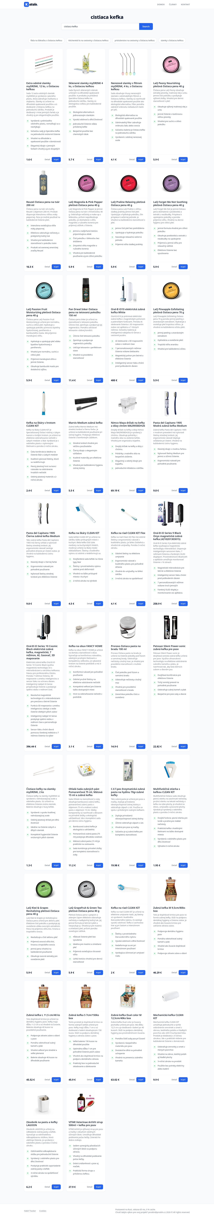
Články (173, 4)
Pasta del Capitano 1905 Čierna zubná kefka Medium (43, 534)
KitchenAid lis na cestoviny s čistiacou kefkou (89, 40)
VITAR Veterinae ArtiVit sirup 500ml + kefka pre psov (86, 1124)
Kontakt (185, 4)
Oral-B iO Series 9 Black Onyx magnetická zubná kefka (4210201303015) (167, 536)
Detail (47, 159)
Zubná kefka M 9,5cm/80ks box (169, 909)
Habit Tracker (30, 1211)
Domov (161, 4)
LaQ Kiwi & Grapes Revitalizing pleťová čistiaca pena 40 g (42, 911)
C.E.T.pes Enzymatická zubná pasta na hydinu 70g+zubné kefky (128, 792)
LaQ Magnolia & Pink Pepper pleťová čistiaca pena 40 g (86, 203)
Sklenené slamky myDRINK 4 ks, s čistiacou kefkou (86, 85)
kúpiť (56, 159)
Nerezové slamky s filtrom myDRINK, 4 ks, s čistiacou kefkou (126, 86)
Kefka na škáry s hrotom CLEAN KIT (40, 424)
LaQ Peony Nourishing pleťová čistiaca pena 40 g (168, 85)
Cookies (42, 1211)
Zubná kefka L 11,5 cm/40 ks (43, 1015)
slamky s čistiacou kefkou (172, 40)
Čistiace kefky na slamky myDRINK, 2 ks (41, 790)
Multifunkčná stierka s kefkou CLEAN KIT (166, 790)
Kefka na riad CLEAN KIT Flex (128, 533)
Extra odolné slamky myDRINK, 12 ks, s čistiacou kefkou (42, 86)
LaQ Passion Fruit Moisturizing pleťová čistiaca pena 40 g (43, 312)
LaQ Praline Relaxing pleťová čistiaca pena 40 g (128, 203)
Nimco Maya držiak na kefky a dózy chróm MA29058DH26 (128, 424)
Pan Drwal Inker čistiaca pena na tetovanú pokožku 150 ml (85, 312)
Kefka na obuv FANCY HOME (85, 646)
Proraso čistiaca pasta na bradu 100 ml (126, 648)
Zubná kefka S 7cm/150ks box (84, 1016)
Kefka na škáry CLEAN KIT (84, 533)
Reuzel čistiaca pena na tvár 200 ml (43, 203)
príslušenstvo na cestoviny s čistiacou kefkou (134, 40)
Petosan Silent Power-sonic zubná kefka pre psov (169, 648)
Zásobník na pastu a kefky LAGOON (41, 1124)
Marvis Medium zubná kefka (85, 422)
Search (146, 26)
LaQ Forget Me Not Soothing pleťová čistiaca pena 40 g (170, 203)
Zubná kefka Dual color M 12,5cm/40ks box (126, 1016)
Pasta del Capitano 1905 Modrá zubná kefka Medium (170, 424)
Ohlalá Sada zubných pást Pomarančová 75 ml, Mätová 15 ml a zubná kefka (85, 792)
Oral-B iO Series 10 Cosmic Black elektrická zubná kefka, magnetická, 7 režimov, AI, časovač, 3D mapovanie (42, 652)
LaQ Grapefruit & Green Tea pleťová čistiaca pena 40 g (85, 909)
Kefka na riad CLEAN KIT (125, 907)
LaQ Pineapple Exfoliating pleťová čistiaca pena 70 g (168, 311)
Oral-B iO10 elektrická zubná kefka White (128, 311)
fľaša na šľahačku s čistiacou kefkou (46, 40)
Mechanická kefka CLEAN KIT (168, 1016)
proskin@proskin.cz (157, 1212)
